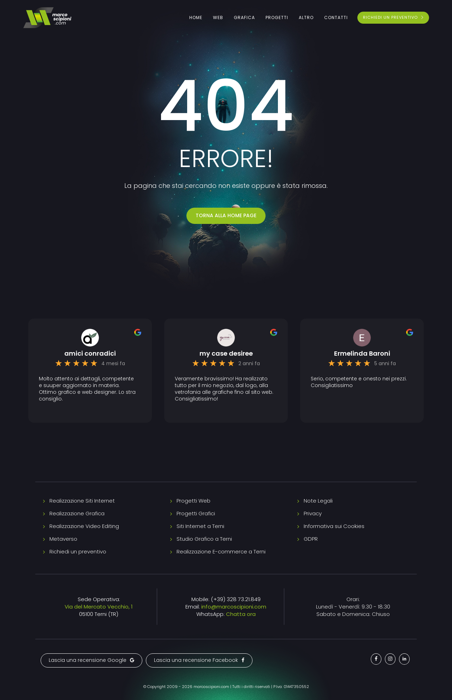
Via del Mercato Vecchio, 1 (99, 606)
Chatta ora (241, 614)
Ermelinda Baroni (362, 353)
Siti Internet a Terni (200, 526)
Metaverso (63, 538)
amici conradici (90, 353)
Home (195, 17)
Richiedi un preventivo (77, 551)
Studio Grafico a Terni (204, 538)
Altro (306, 17)
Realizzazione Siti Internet (82, 500)
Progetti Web (193, 500)
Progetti (277, 17)
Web (218, 17)
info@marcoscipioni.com (233, 606)
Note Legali (318, 500)
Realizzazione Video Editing (84, 526)
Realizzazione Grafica (77, 513)
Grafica (244, 17)
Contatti (336, 17)
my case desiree (226, 353)
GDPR (311, 538)
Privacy (313, 513)
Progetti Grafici (196, 513)
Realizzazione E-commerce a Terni (221, 551)
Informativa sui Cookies (334, 526)
